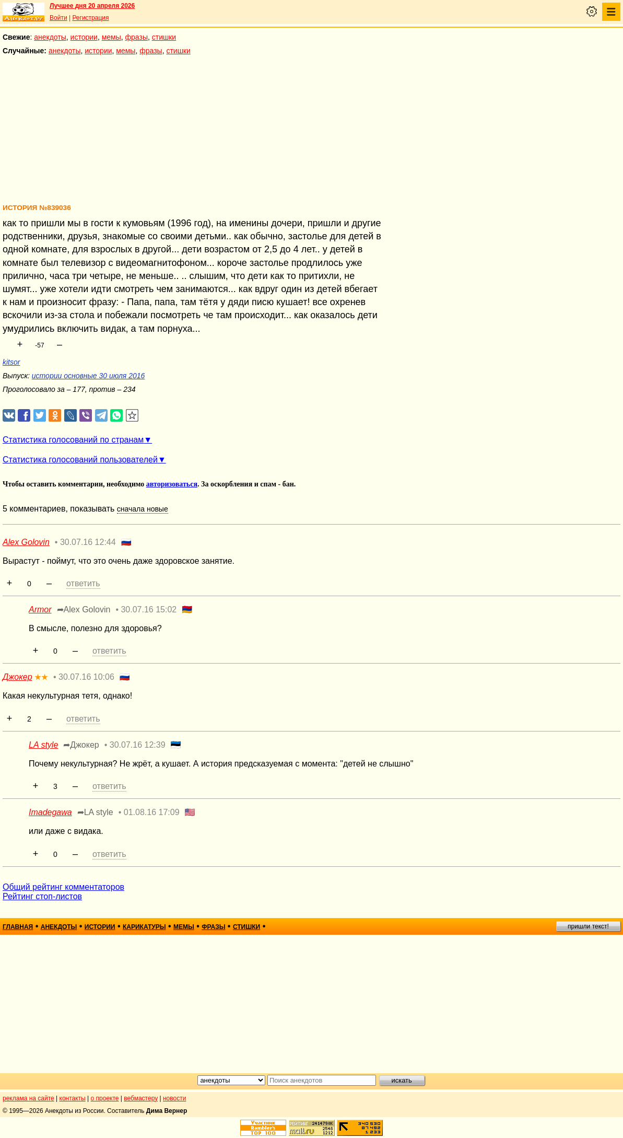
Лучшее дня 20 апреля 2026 (92, 5)
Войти (58, 17)
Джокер (17, 676)
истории (84, 37)
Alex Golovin (26, 542)
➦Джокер (81, 744)
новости (174, 1098)
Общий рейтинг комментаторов (63, 886)
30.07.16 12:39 (138, 744)
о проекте (105, 1098)
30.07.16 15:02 (149, 609)
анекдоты (50, 37)
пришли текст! (588, 926)
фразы (136, 37)
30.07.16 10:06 (86, 676)
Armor (40, 609)
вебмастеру (141, 1098)
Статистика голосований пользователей (80, 459)
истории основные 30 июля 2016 (88, 375)
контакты (73, 1098)
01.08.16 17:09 (152, 812)
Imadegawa (50, 812)
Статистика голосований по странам (73, 439)
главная (18, 927)
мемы (111, 37)
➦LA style (95, 812)
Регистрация (90, 17)
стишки (164, 37)
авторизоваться (171, 484)
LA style (43, 744)
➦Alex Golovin (84, 609)
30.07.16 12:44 (88, 542)
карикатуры (144, 927)
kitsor (11, 362)
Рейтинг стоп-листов (42, 896)
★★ (41, 677)
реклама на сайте (28, 1098)
